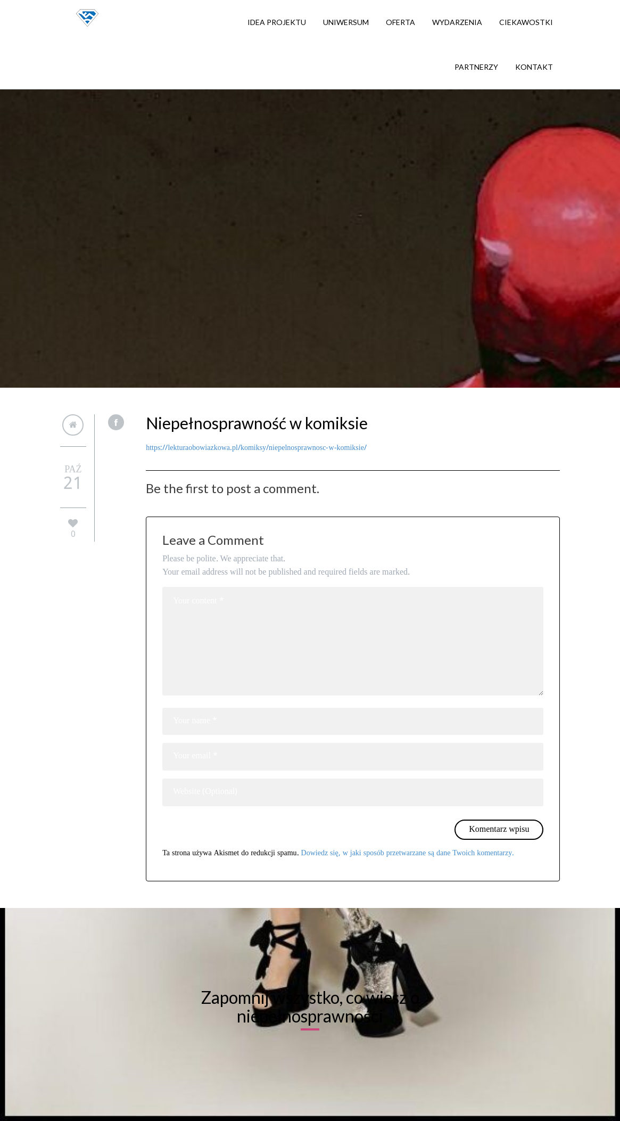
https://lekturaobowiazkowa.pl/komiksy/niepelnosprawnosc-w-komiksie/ (256, 447)
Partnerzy (476, 66)
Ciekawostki (526, 22)
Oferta (400, 22)
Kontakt (534, 66)
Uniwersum (346, 22)
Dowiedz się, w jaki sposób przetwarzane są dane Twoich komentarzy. (408, 853)
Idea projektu (276, 22)
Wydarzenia (457, 22)
